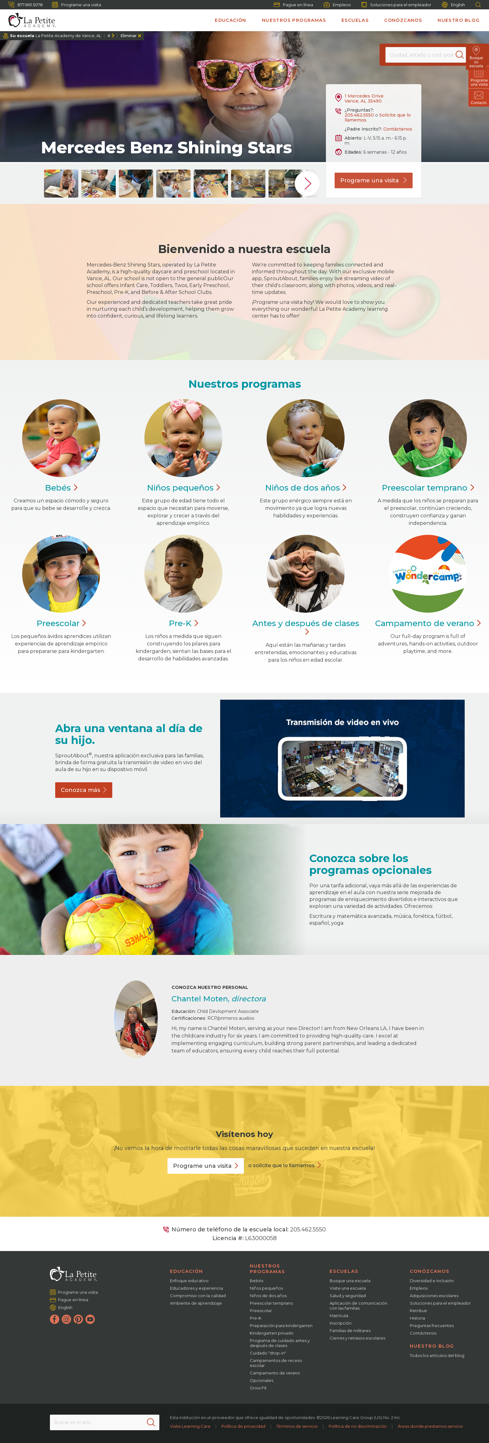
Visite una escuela (348, 1288)
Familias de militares (350, 1330)
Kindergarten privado (271, 1332)
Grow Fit (258, 1387)
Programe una (205, 1166)
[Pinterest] (78, 1319)
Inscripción (340, 1323)
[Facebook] (54, 1319)
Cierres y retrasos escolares (357, 1337)
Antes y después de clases (305, 627)
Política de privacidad (243, 1426)
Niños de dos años (268, 1295)
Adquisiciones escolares (434, 1295)
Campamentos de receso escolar (276, 1363)
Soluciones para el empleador (396, 4)
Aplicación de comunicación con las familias (358, 1306)
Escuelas (355, 20)
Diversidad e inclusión (432, 1280)
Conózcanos (403, 20)
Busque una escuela (350, 1280)
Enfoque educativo (189, 1280)
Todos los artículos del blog (437, 1355)
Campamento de (428, 623)
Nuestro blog (459, 20)
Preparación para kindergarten (281, 1325)
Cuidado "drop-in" (268, 1352)
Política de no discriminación (358, 1426)
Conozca (84, 790)
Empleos (337, 4)
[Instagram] (66, 1319)
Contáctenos (397, 129)
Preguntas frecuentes (432, 1325)
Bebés (256, 1280)
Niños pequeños (266, 1288)
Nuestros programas (294, 20)
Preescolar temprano (271, 1303)
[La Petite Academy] (29, 20)
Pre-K (255, 1318)
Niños (183, 488)
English (453, 5)
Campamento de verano (275, 1372)
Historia (417, 1318)
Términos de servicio (297, 1426)
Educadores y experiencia (196, 1288)
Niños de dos (305, 488)
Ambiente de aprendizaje (196, 1303)
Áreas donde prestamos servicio (430, 1426)
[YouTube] (90, 1319)
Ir (109, 35)
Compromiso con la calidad (198, 1295)
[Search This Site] (104, 1422)
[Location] (425, 55)
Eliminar (128, 35)
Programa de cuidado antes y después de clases (280, 1343)
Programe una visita (76, 4)
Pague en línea (293, 4)
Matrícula (339, 1315)
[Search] (462, 55)
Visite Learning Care (190, 1426)
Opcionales (261, 1380)
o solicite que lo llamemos (281, 1165)
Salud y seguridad (348, 1295)
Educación (230, 20)
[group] (61, 184)
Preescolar (428, 488)
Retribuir (418, 1310)
